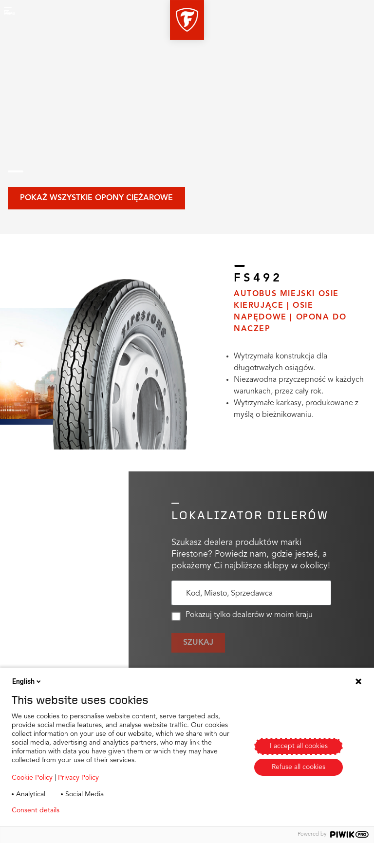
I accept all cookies (299, 746)
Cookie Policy (32, 777)
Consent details (35, 810)
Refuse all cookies (298, 767)
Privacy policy (95, 810)
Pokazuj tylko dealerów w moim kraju (242, 616)
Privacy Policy (78, 777)
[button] (187, 20)
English (27, 681)
